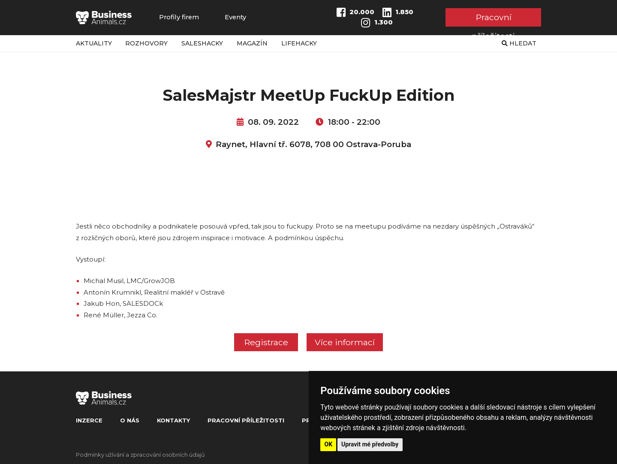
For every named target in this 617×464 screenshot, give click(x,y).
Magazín (252, 43)
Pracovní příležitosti (493, 19)
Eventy (235, 17)
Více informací (345, 342)
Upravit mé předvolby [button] (369, 444)
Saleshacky (202, 43)
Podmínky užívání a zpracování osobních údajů (140, 454)
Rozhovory (146, 43)
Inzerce (89, 420)
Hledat (519, 43)
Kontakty (173, 420)
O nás (129, 420)
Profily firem (179, 17)
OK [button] (329, 444)
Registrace (266, 342)
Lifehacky (299, 43)
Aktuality (94, 43)
